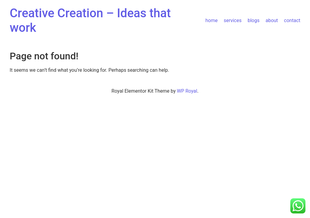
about (271, 20)
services (233, 20)
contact (292, 20)
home (211, 20)
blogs (253, 20)
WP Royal (187, 91)
